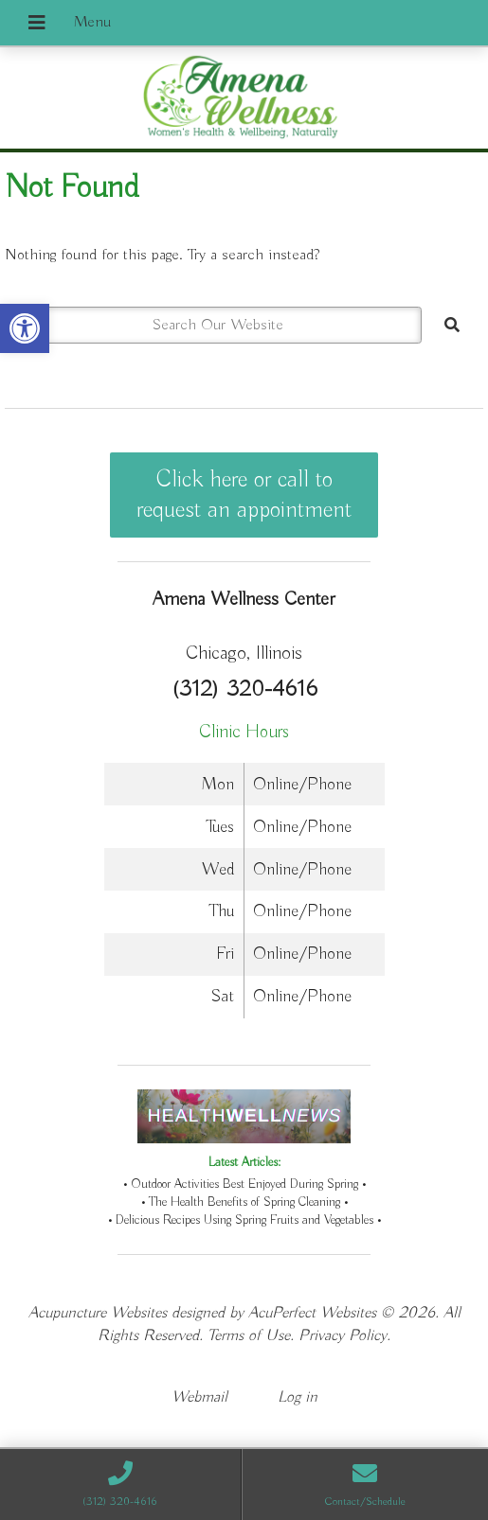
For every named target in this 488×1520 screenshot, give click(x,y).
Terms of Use (249, 1336)
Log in (297, 1397)
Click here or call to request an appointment (244, 495)
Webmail (199, 1397)
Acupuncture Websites (97, 1313)
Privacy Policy (342, 1336)
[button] (24, 328)
